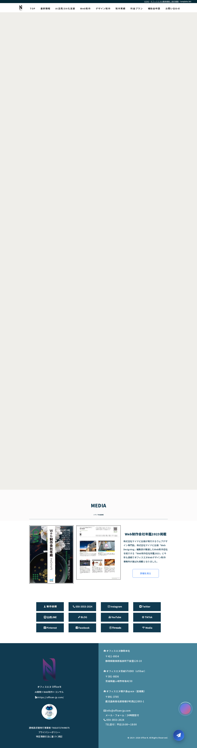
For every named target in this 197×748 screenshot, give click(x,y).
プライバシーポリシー (49, 732)
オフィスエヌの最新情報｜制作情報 (165, 1)
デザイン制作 (103, 8)
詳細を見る (145, 573)
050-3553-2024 (115, 719)
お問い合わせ (172, 8)
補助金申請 (154, 8)
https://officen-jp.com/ (49, 697)
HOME (146, 1)
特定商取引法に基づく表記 (49, 736)
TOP (32, 8)
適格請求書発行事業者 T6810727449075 (49, 727)
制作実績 (120, 8)
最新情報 (45, 8)
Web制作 (85, 8)
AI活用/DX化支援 (65, 8)
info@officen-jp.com (118, 710)
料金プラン (137, 8)
